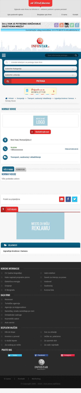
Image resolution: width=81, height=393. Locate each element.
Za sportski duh (50, 345)
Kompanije (20, 98)
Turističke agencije (12, 308)
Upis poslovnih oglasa (15, 15)
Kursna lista (49, 295)
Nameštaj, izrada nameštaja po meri (19, 316)
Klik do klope (10, 337)
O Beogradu (10, 295)
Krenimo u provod (12, 341)
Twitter (12, 360)
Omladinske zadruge (13, 320)
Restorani (9, 304)
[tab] (8, 169)
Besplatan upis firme (44, 15)
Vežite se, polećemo (52, 341)
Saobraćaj (48, 290)
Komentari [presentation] (21, 169)
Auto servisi (9, 327)
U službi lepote (11, 345)
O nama (64, 15)
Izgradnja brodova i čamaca (64, 98)
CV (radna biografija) (13, 278)
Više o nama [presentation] (8, 169)
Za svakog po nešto (13, 350)
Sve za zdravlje (50, 337)
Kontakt (75, 15)
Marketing (36, 383)
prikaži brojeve (71, 149)
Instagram (66, 360)
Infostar (11, 98)
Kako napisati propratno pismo (17, 282)
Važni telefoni (49, 278)
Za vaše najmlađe (51, 350)
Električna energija (12, 286)
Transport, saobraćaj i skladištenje (39, 98)
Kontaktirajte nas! (42, 131)
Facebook (39, 360)
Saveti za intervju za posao (55, 282)
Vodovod (47, 286)
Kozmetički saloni (12, 323)
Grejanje (8, 290)
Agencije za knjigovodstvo (15, 312)
